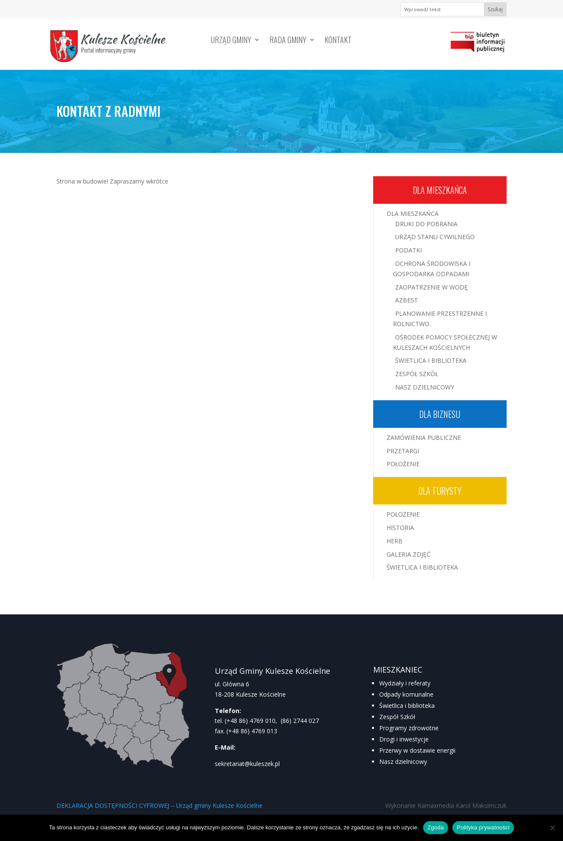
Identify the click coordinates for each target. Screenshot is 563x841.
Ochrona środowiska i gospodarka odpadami (431, 268)
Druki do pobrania (426, 224)
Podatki (408, 250)
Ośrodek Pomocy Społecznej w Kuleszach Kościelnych (445, 342)
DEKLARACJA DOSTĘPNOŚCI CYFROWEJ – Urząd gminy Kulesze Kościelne (159, 805)
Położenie (403, 464)
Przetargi (403, 451)
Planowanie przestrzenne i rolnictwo (440, 318)
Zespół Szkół (416, 374)
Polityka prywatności (483, 827)
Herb (394, 541)
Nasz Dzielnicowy (424, 387)
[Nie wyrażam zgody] (552, 827)
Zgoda (435, 827)
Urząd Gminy (231, 41)
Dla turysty (439, 490)
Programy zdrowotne (409, 728)
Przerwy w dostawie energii (417, 750)
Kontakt (338, 41)
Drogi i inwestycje (404, 739)
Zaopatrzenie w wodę (431, 287)
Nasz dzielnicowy (403, 761)
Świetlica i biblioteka (407, 705)
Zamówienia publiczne (424, 437)
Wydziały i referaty (404, 683)
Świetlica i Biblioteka (431, 360)
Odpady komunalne (406, 694)
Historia (400, 527)
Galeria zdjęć (408, 554)
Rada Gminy (287, 41)
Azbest (406, 300)
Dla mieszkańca (440, 190)
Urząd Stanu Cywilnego (435, 237)
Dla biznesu (439, 414)
